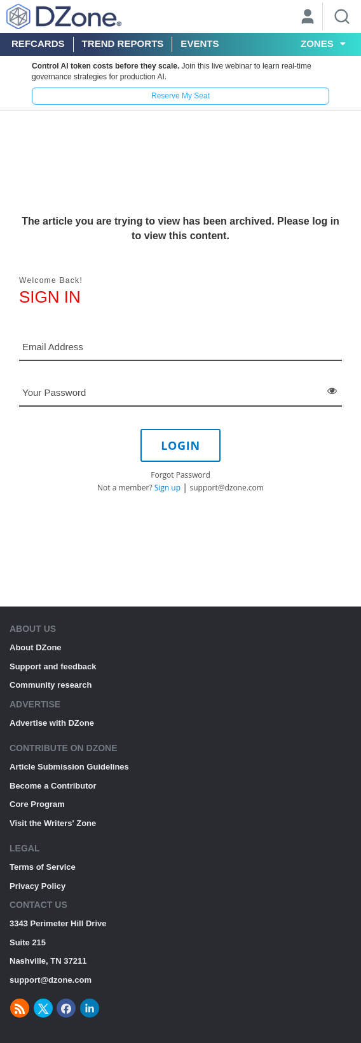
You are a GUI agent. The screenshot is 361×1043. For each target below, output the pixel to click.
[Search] (342, 16)
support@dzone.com (227, 487)
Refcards (38, 43)
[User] (308, 18)
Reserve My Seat (180, 95)
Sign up (167, 487)
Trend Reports (123, 43)
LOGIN (180, 445)
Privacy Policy (37, 886)
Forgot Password (180, 474)
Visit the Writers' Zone (53, 823)
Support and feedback (53, 666)
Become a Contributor (53, 785)
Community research (51, 685)
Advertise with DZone (52, 723)
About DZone (36, 647)
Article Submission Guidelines (69, 766)
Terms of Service (43, 867)
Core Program (37, 804)
